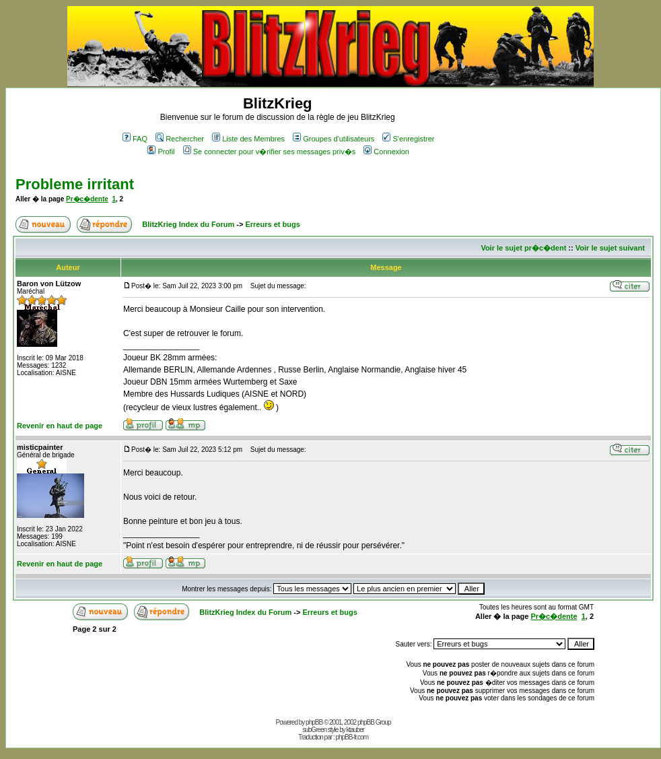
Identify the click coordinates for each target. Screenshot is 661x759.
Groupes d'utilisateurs (333, 139)
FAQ (135, 139)
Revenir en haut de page (59, 426)
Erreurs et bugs (272, 224)
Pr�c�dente (87, 199)
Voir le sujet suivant (610, 248)
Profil (160, 151)
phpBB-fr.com (351, 737)
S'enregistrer (408, 139)
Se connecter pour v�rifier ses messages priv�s (269, 151)
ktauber (355, 729)
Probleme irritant (74, 184)
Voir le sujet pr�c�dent (523, 248)
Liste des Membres (248, 139)
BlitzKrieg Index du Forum (188, 224)
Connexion (386, 151)
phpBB (314, 722)
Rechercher (179, 139)
